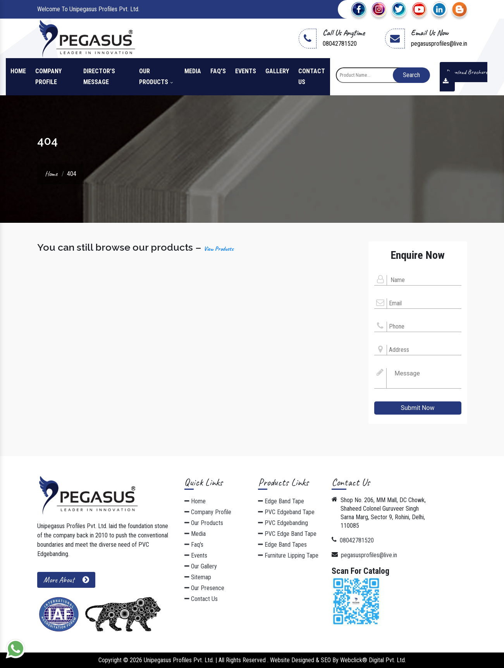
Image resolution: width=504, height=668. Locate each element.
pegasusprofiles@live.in (439, 43)
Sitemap (197, 577)
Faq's (218, 71)
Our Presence (204, 588)
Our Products (156, 76)
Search (411, 75)
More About (66, 580)
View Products (219, 249)
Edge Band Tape (281, 501)
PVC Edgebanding (283, 523)
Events (245, 71)
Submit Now (418, 407)
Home (18, 71)
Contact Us (311, 76)
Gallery (277, 71)
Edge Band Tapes (282, 544)
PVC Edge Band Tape (287, 533)
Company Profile (48, 76)
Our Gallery (200, 566)
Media (192, 71)
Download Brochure (463, 76)
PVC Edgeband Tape (286, 512)
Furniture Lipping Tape (288, 555)
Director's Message (99, 76)
